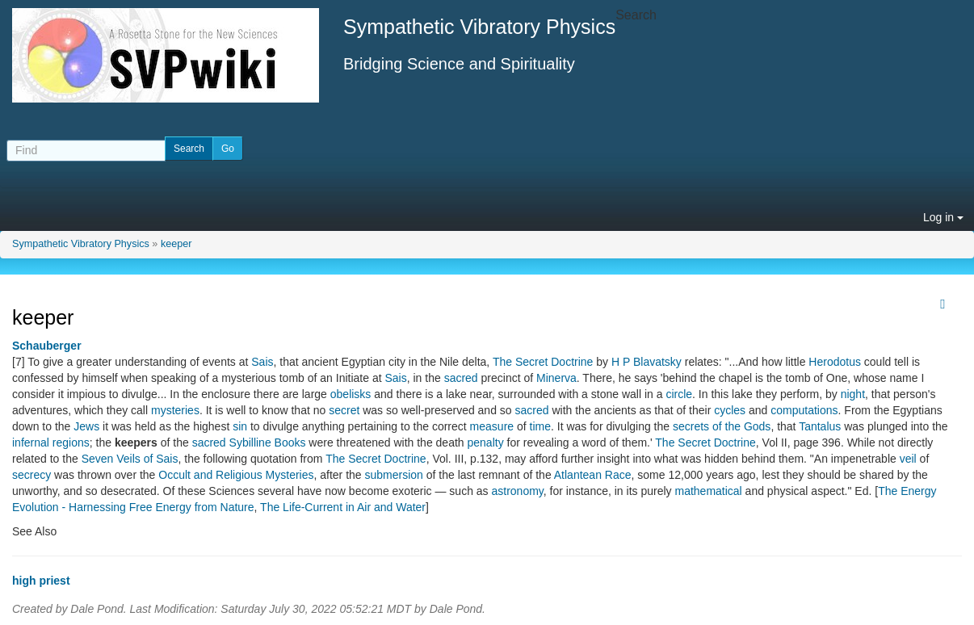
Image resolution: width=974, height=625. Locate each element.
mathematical (707, 490)
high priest (41, 580)
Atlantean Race (593, 474)
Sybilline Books (267, 442)
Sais (262, 361)
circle (678, 394)
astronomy (518, 490)
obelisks (351, 394)
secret (344, 410)
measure (492, 426)
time (540, 426)
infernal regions (51, 442)
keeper (176, 244)
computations (804, 410)
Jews (86, 426)
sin (240, 426)
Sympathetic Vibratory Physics (80, 244)
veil (908, 458)
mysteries (175, 410)
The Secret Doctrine (543, 361)
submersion (394, 474)
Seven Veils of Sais (130, 458)
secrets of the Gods (721, 426)
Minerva (556, 377)
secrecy (31, 474)
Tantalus (820, 426)
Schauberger (47, 345)
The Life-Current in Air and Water (343, 507)
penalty (486, 442)
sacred (461, 377)
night (853, 394)
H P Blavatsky (646, 361)
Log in (943, 217)
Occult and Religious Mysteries (235, 474)
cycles (729, 410)
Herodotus (834, 361)
